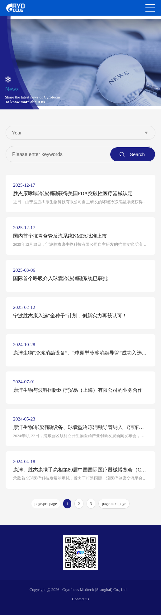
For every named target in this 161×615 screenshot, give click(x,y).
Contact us (80, 599)
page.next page (114, 503)
